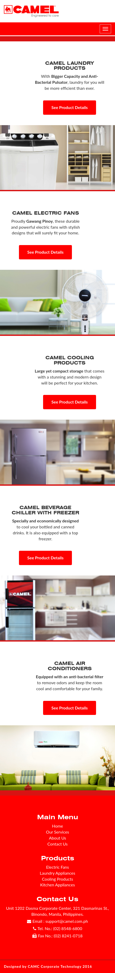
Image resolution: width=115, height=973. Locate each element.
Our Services (57, 831)
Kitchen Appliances (57, 884)
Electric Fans (57, 867)
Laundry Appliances (57, 872)
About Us (57, 837)
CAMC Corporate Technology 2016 (60, 966)
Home (57, 825)
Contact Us (58, 843)
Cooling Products (57, 878)
